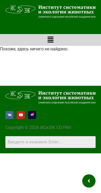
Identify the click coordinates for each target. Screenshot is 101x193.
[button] (50, 40)
